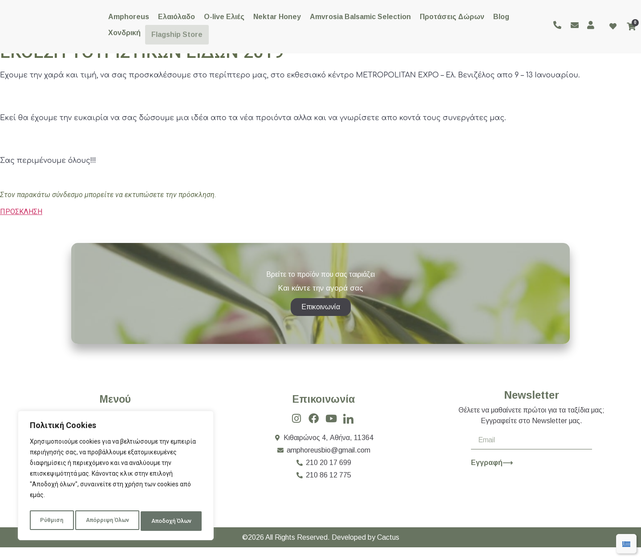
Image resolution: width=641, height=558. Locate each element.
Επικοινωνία (323, 410)
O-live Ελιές (224, 16)
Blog (501, 16)
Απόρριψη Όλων (106, 521)
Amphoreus (128, 16)
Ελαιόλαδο (176, 16)
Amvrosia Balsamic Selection (360, 16)
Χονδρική (124, 32)
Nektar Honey (277, 16)
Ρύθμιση (50, 521)
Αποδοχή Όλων (171, 521)
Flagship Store (175, 32)
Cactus (388, 548)
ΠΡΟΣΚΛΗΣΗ (21, 211)
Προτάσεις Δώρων (452, 16)
